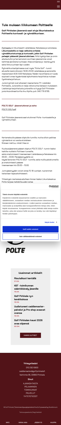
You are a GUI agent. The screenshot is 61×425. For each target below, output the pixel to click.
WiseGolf (37, 407)
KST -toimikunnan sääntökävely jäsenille (26, 287)
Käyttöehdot (37, 412)
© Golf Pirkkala (9, 407)
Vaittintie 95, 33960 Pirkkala (32, 375)
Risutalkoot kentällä (25, 278)
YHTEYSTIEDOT (31, 396)
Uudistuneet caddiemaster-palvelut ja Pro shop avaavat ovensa (29, 310)
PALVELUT (30, 393)
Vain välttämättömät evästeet (30, 236)
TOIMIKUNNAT (30, 390)
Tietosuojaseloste (25, 412)
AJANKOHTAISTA (30, 383)
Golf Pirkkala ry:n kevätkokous (23, 298)
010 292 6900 (32, 367)
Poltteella (6, 48)
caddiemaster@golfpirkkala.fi (32, 371)
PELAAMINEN (30, 386)
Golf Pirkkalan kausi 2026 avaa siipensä (28, 322)
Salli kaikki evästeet (30, 229)
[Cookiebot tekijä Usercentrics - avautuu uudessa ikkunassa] (48, 186)
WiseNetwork (53, 407)
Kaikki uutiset (30, 335)
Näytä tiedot (49, 222)
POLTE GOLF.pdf (9, 109)
